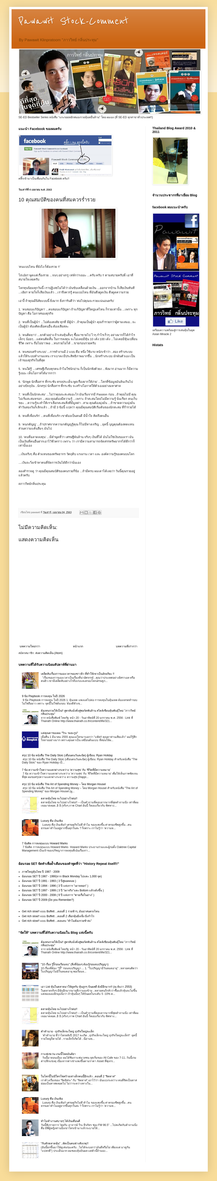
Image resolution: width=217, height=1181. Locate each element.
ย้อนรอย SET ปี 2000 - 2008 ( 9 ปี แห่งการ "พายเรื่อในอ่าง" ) (58, 895)
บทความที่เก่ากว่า (126, 646)
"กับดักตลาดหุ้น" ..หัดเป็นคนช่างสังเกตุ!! (64, 1143)
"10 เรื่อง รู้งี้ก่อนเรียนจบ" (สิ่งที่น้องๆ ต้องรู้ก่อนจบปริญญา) (74, 964)
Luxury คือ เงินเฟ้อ (52, 820)
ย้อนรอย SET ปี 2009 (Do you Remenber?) (48, 899)
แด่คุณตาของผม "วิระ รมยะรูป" (59, 733)
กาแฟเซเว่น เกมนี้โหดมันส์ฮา (58, 1054)
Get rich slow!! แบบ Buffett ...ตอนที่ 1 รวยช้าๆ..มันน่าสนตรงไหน (60, 911)
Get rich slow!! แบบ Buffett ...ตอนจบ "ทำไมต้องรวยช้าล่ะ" (57, 920)
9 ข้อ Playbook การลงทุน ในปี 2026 (43, 696)
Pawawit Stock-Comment (73, 21)
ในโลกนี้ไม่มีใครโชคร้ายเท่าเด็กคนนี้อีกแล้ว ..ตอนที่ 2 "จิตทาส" (78, 1076)
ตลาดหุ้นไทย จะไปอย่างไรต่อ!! (59, 798)
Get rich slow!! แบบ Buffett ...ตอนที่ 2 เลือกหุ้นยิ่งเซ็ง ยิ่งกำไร (58, 916)
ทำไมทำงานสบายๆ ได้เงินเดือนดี (60, 1121)
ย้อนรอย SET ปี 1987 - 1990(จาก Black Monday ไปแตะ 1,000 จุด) (62, 876)
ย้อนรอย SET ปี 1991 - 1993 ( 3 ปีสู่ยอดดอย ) (49, 881)
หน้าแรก (78, 646)
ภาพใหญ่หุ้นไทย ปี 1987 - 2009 (41, 871)
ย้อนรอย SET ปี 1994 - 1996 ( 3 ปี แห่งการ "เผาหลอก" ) (55, 885)
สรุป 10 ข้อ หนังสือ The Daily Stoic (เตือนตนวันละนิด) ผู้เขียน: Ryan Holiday (67, 755)
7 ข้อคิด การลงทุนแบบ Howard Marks (45, 843)
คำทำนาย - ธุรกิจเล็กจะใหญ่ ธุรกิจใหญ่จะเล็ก (67, 1031)
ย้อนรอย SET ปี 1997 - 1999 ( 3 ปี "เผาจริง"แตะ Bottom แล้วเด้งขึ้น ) (63, 890)
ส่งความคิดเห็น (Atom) (49, 653)
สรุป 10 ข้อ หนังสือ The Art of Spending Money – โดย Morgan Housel (64, 784)
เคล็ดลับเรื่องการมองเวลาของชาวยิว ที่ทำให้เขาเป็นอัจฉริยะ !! (77, 673)
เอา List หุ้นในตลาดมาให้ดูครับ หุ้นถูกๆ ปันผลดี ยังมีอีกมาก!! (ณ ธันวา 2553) (86, 986)
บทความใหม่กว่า (30, 646)
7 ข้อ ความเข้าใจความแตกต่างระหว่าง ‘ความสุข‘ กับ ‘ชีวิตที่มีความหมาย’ (66, 770)
